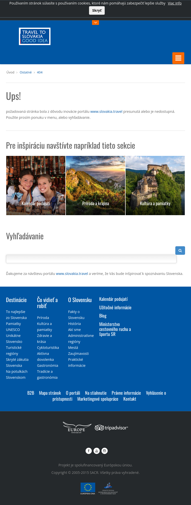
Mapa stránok (50, 392)
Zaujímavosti (78, 353)
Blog (102, 315)
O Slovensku (80, 300)
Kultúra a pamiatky (155, 203)
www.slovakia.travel (106, 111)
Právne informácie (126, 392)
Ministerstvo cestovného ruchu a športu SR (115, 329)
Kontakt (129, 398)
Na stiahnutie (96, 392)
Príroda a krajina (95, 203)
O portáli (73, 392)
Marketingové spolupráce (97, 398)
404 (40, 72)
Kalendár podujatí (36, 203)
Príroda (43, 317)
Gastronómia (47, 365)
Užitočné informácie (115, 307)
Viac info (175, 3)
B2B (30, 392)
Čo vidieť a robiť (47, 303)
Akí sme (74, 329)
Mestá (73, 347)
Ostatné (26, 72)
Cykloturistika (48, 347)
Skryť (96, 10)
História (74, 323)
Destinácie (16, 300)
